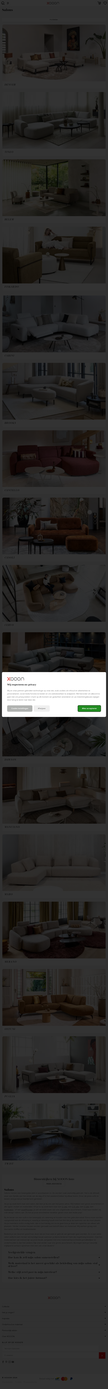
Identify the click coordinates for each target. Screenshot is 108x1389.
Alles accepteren (89, 708)
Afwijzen (42, 708)
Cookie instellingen (19, 708)
